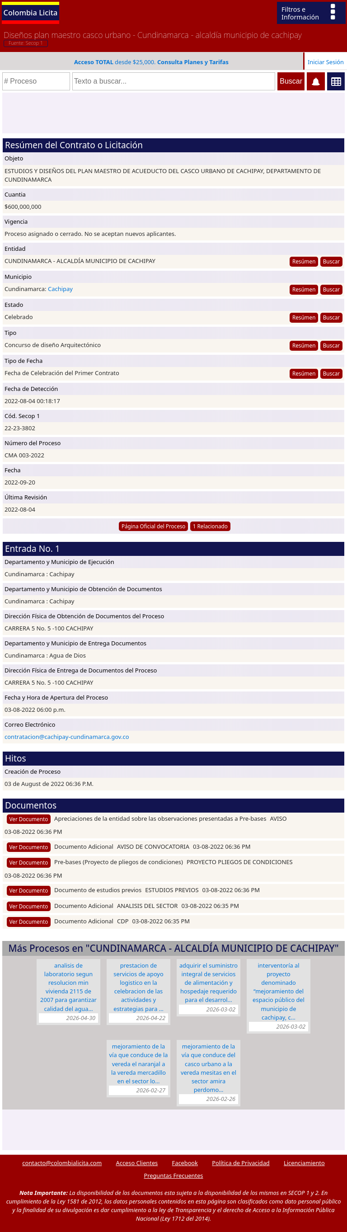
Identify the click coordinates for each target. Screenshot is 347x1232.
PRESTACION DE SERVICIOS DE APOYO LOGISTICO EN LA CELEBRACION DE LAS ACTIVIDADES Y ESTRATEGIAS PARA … (138, 987)
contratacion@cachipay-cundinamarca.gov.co (67, 737)
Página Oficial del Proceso (154, 526)
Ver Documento (28, 819)
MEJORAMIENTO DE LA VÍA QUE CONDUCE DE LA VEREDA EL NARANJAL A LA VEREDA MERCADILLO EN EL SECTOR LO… (138, 1063)
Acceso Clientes (137, 1163)
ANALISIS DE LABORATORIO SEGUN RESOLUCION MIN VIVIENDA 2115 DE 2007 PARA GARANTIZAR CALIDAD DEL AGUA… (68, 987)
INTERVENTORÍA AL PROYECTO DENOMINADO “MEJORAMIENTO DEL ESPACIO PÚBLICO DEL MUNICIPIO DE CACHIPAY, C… (279, 991)
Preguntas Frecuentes (173, 1175)
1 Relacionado (210, 526)
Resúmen (303, 261)
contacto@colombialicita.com (62, 1163)
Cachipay (60, 289)
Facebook (185, 1163)
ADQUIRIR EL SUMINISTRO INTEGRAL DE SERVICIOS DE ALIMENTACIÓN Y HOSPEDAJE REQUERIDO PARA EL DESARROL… (208, 982)
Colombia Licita (31, 12)
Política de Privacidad (240, 1163)
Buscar (331, 261)
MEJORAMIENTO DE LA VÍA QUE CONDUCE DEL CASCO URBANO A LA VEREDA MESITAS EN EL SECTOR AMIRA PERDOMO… (208, 1068)
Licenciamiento (304, 1163)
